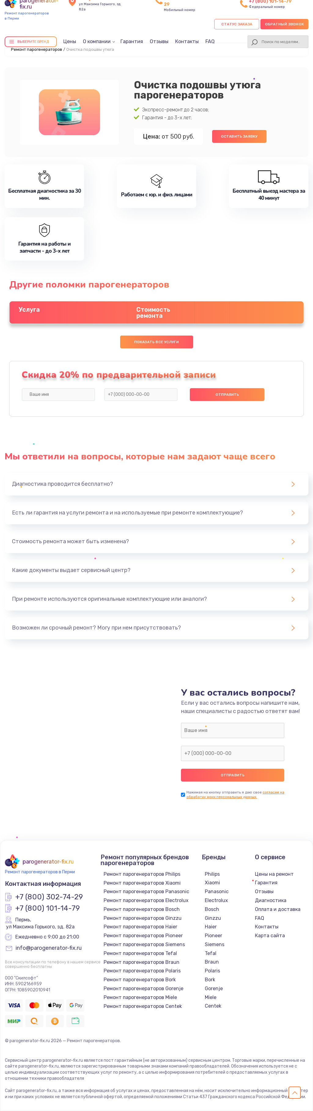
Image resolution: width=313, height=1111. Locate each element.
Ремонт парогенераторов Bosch (142, 909)
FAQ (210, 41)
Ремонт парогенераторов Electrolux (146, 900)
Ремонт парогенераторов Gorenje (143, 988)
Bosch (212, 909)
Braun (212, 962)
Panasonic (217, 891)
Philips (212, 874)
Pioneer (213, 935)
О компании (97, 41)
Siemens (214, 944)
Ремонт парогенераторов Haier (140, 927)
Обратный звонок (284, 24)
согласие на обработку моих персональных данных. (235, 794)
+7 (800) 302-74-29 (49, 897)
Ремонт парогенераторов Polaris (142, 971)
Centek (213, 1006)
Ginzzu (213, 918)
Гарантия (131, 41)
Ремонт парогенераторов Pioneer (143, 935)
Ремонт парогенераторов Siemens (144, 944)
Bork (210, 980)
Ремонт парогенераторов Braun (141, 962)
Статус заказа (236, 24)
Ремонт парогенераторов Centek (143, 1006)
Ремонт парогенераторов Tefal (140, 953)
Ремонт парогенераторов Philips (142, 874)
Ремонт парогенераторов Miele (140, 997)
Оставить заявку (239, 136)
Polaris (212, 971)
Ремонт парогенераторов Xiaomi (142, 883)
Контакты (187, 41)
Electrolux (216, 900)
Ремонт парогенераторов (36, 49)
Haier (211, 927)
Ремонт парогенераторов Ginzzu (143, 918)
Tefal (210, 953)
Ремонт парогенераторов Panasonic (146, 891)
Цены (69, 41)
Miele (210, 997)
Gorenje (214, 988)
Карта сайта (270, 935)
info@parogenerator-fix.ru (49, 948)
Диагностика (270, 900)
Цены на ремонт (274, 874)
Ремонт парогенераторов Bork (140, 980)
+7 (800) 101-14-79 (47, 908)
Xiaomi (212, 883)
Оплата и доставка (277, 909)
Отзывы (159, 41)
